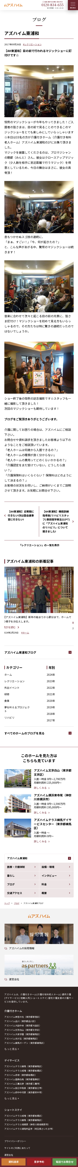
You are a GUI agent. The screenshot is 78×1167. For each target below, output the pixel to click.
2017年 (51, 720)
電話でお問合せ (64, 1162)
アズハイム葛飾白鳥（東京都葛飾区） (22, 1079)
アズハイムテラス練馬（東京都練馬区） (23, 1066)
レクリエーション (14, 681)
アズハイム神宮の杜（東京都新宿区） (22, 1016)
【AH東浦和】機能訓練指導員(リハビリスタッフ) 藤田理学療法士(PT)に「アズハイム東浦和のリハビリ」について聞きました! (56, 521)
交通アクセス (14, 893)
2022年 (51, 687)
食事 (6, 701)
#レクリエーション (32, 44)
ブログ (11, 884)
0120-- (52, 4)
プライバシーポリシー (15, 1141)
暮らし (11, 875)
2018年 (51, 714)
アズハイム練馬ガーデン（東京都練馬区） (25, 1042)
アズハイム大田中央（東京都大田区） (22, 1025)
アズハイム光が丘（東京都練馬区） (21, 1038)
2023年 (51, 681)
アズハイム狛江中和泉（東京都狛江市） (23, 1087)
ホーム (8, 674)
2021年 (51, 694)
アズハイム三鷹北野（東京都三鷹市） (22, 1083)
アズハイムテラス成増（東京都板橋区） (23, 1070)
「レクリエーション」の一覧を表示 (39, 545)
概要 (44, 893)
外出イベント (12, 687)
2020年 (51, 701)
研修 (6, 694)
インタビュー (49, 875)
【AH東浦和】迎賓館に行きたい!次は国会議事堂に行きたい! (21, 515)
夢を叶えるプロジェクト (17, 709)
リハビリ (9, 717)
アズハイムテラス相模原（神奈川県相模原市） (27, 1124)
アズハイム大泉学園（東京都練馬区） (22, 1034)
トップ (7, 903)
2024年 (51, 674)
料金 (44, 884)
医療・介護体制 (16, 867)
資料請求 (14, 1162)
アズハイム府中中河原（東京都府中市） (23, 1092)
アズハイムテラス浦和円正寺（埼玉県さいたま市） (29, 1128)
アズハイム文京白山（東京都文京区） (22, 1029)
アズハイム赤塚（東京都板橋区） (20, 1074)
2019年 (51, 707)
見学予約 (39, 1162)
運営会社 (8, 1154)
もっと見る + (11, 1049)
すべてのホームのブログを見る (24, 733)
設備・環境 (48, 867)
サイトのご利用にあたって (17, 1147)
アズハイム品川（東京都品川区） (20, 1021)
